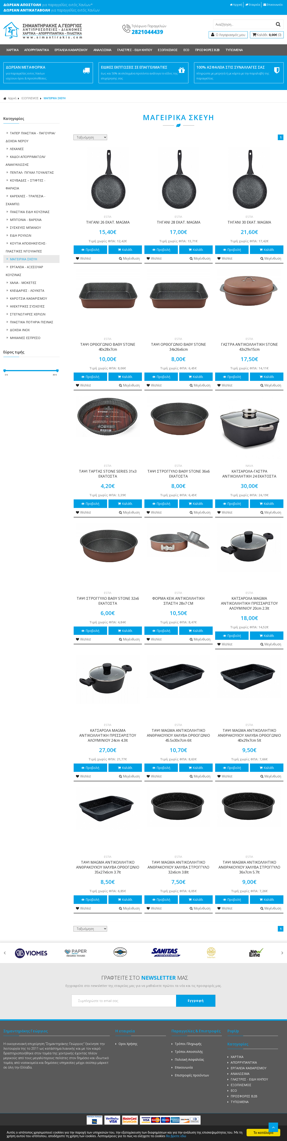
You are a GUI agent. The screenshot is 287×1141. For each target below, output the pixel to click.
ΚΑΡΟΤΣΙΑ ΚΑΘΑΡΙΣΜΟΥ (26, 298)
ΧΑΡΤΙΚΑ (12, 50)
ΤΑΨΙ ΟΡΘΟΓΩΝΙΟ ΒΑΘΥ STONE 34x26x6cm (178, 347)
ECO (186, 50)
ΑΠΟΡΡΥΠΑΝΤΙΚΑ (36, 50)
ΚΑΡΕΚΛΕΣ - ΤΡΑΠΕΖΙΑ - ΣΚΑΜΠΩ (25, 200)
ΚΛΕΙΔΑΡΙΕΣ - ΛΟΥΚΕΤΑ (25, 290)
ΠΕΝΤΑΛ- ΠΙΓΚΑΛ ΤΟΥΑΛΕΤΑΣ (30, 172)
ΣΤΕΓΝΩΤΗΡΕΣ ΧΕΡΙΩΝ (25, 314)
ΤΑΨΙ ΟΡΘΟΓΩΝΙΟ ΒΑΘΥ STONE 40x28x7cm (107, 347)
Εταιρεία (252, 5)
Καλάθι (125, 249)
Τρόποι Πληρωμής (186, 1044)
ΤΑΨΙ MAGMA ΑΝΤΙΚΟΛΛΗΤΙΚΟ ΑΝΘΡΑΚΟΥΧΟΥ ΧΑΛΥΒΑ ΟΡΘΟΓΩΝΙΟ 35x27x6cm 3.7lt (107, 867)
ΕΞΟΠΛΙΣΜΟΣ (168, 50)
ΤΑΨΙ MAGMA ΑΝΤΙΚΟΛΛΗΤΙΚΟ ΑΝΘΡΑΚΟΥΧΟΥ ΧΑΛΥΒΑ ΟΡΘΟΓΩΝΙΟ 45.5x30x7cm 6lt (178, 735)
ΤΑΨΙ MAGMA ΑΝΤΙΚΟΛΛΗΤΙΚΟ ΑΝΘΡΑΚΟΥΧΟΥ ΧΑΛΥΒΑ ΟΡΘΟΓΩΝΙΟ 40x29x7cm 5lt (249, 735)
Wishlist (83, 258)
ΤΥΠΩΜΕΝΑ (234, 50)
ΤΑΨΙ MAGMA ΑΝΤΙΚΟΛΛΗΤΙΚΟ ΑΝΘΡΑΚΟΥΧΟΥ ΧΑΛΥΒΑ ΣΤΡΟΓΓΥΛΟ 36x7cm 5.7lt (249, 867)
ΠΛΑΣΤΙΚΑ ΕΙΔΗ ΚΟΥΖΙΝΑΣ (28, 212)
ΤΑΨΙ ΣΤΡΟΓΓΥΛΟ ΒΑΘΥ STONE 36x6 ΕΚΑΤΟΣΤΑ (178, 474)
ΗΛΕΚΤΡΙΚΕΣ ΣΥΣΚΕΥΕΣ (25, 306)
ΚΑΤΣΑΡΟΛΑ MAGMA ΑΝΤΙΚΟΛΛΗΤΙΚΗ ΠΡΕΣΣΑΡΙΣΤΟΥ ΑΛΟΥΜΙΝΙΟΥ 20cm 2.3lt (249, 603)
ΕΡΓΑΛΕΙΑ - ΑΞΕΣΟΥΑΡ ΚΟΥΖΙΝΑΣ (24, 271)
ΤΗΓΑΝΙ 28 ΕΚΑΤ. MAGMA (178, 222)
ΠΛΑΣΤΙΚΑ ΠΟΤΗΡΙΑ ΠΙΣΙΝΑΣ (29, 322)
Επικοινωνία (273, 5)
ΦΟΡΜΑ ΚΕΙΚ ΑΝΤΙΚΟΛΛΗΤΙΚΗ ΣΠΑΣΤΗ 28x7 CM (178, 601)
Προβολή (90, 249)
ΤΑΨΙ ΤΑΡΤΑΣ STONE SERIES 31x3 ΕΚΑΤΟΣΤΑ (108, 474)
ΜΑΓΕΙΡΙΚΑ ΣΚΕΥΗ (55, 98)
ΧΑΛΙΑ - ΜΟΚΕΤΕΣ (21, 283)
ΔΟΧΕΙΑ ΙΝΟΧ (18, 330)
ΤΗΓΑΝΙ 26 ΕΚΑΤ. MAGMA (108, 222)
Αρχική (236, 5)
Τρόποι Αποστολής (187, 1051)
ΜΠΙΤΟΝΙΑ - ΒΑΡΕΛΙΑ (24, 220)
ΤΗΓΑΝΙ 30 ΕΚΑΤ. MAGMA (249, 222)
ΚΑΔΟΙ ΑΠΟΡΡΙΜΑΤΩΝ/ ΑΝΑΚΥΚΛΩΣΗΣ (25, 161)
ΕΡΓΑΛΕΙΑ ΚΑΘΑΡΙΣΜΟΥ (71, 50)
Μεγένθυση (129, 258)
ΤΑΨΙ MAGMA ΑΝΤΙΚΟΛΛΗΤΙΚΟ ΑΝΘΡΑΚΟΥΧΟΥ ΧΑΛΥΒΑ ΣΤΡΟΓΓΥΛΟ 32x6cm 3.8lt (178, 867)
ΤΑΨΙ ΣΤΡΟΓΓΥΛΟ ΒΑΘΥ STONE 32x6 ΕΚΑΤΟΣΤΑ (108, 601)
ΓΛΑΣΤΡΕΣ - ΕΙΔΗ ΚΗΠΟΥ (134, 50)
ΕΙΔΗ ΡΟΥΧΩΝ (18, 235)
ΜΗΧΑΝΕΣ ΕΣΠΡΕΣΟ (23, 338)
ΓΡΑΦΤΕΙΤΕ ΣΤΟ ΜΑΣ (144, 977)
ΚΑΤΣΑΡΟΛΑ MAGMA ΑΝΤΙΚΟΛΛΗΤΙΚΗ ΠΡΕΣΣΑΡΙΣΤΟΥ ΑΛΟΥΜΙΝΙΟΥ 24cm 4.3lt (107, 735)
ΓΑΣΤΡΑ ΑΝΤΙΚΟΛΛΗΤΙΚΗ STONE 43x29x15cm (249, 347)
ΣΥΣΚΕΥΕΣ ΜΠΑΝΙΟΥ (23, 227)
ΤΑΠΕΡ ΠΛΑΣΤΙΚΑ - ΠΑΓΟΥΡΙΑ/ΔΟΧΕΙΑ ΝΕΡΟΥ (30, 137)
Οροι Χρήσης (126, 1044)
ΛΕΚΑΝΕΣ (15, 149)
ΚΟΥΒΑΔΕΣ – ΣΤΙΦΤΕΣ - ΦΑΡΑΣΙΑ (25, 184)
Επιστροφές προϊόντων (190, 1075)
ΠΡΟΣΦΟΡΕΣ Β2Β (207, 50)
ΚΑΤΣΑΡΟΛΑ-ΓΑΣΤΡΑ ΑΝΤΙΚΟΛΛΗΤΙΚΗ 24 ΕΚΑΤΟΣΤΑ (249, 474)
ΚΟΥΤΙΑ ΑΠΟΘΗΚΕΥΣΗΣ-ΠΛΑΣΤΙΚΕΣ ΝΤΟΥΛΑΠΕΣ (26, 247)
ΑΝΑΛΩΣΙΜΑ (102, 50)
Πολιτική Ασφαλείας (188, 1059)
